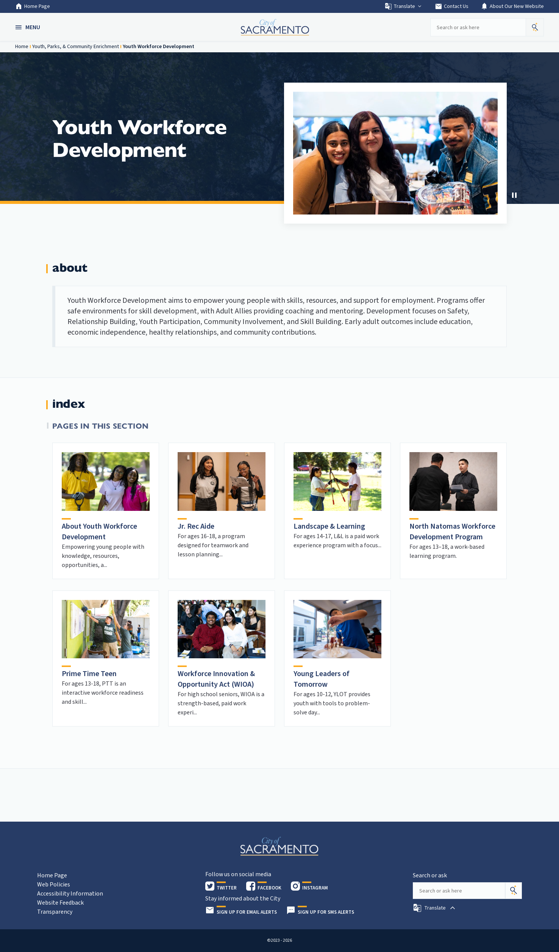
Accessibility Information (70, 893)
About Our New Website (512, 6)
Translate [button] (403, 6)
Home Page (32, 6)
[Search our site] (478, 27)
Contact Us (451, 6)
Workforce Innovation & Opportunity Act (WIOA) (216, 679)
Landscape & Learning (329, 526)
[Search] (513, 890)
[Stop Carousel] (514, 195)
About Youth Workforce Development (99, 531)
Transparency (54, 912)
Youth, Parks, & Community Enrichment (75, 46)
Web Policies (53, 884)
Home (21, 46)
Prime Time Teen (89, 674)
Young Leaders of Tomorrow (322, 679)
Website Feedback (60, 903)
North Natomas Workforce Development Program (452, 531)
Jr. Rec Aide (196, 526)
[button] (28, 27)
